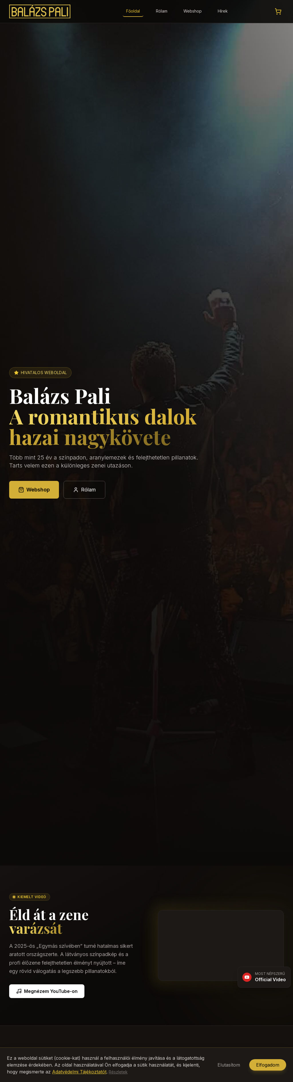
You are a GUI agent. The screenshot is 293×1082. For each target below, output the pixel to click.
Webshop (192, 11)
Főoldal (133, 11)
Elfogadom (267, 1065)
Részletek (118, 1071)
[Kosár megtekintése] (278, 11)
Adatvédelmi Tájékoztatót (79, 1072)
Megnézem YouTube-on (47, 991)
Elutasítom (228, 1065)
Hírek (223, 11)
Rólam (161, 11)
